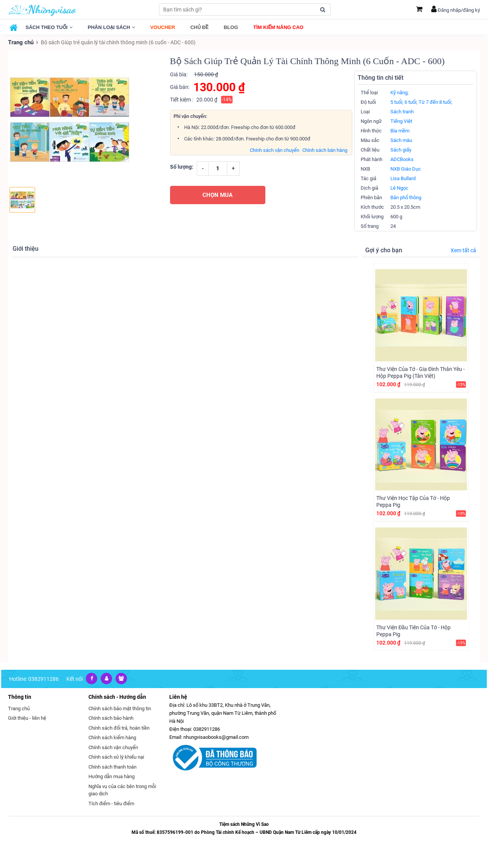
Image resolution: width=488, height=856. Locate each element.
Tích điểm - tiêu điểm (111, 803)
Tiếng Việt (401, 121)
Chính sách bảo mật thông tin (119, 708)
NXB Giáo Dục (405, 168)
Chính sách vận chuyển (274, 149)
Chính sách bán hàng (324, 149)
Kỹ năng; (399, 92)
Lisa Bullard (403, 178)
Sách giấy (400, 149)
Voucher (162, 27)
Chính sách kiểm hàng (112, 737)
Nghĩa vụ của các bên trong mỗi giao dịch (122, 789)
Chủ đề (199, 27)
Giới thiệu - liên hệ (27, 718)
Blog (231, 27)
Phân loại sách (111, 27)
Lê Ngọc (399, 187)
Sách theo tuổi (49, 27)
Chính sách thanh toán (112, 766)
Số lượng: (181, 166)
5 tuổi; (396, 102)
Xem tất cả (463, 250)
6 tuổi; (411, 102)
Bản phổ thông (405, 197)
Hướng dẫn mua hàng (111, 776)
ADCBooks (402, 159)
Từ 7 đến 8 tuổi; (435, 102)
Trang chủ (20, 42)
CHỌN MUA (217, 194)
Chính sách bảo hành (110, 718)
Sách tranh (402, 111)
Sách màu (401, 140)
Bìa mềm (399, 130)
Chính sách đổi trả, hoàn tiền (118, 727)
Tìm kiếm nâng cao (278, 27)
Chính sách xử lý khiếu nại (116, 756)
